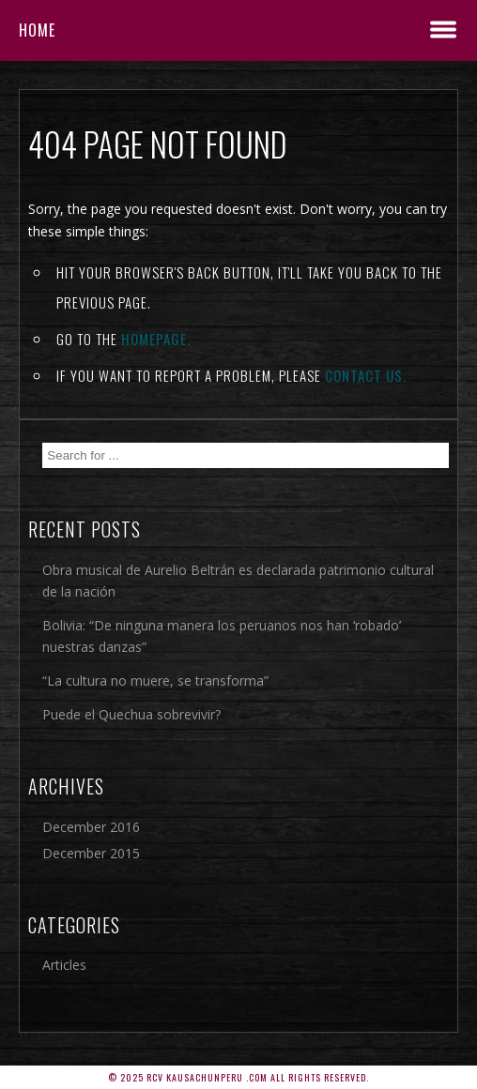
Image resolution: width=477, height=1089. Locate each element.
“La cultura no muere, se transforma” (155, 680)
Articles (64, 965)
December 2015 (91, 853)
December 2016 (91, 827)
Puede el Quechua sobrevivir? (131, 714)
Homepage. (156, 338)
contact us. (366, 375)
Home (37, 30)
